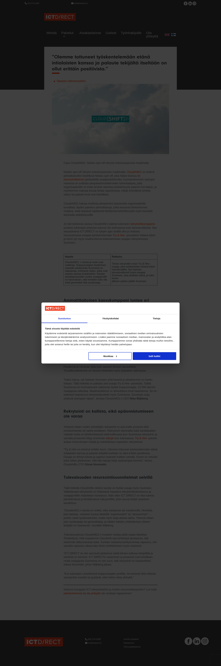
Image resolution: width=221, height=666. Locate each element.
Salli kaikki (154, 356)
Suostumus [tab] (64, 318)
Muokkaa (110, 356)
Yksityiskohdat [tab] (110, 318)
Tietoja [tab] (156, 318)
